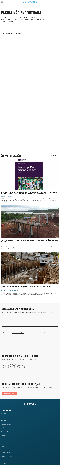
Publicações (3, 435)
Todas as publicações (6, 449)
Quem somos (4, 413)
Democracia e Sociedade (6, 456)
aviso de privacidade (18, 333)
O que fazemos (4, 431)
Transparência (4, 420)
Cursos (2, 438)
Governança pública (5, 452)
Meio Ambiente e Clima (6, 460)
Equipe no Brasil (4, 417)
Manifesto (3, 428)
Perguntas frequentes (6, 424)
